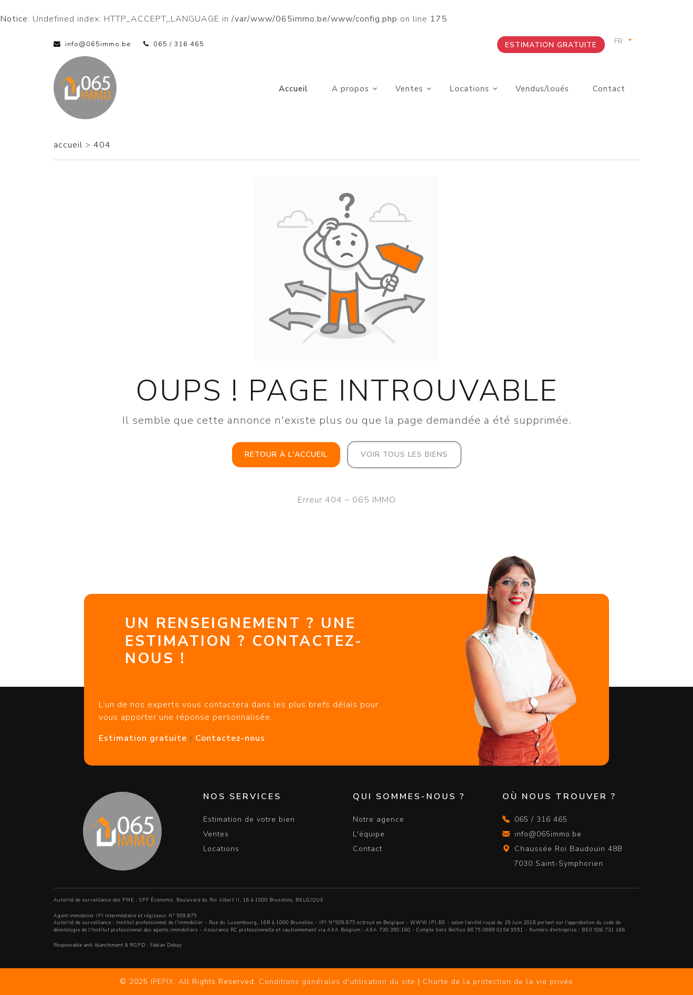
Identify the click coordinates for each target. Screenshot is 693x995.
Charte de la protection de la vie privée (498, 982)
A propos (350, 88)
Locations (469, 88)
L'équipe (369, 834)
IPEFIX (162, 982)
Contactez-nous (230, 738)
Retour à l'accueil (286, 454)
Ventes (409, 88)
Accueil (293, 88)
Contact (609, 88)
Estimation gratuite (551, 45)
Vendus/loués (542, 88)
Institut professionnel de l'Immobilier (159, 922)
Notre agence (378, 819)
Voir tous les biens (404, 454)
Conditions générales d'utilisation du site (337, 982)
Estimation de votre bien (249, 819)
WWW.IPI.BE (428, 922)
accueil (69, 145)
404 (102, 145)
